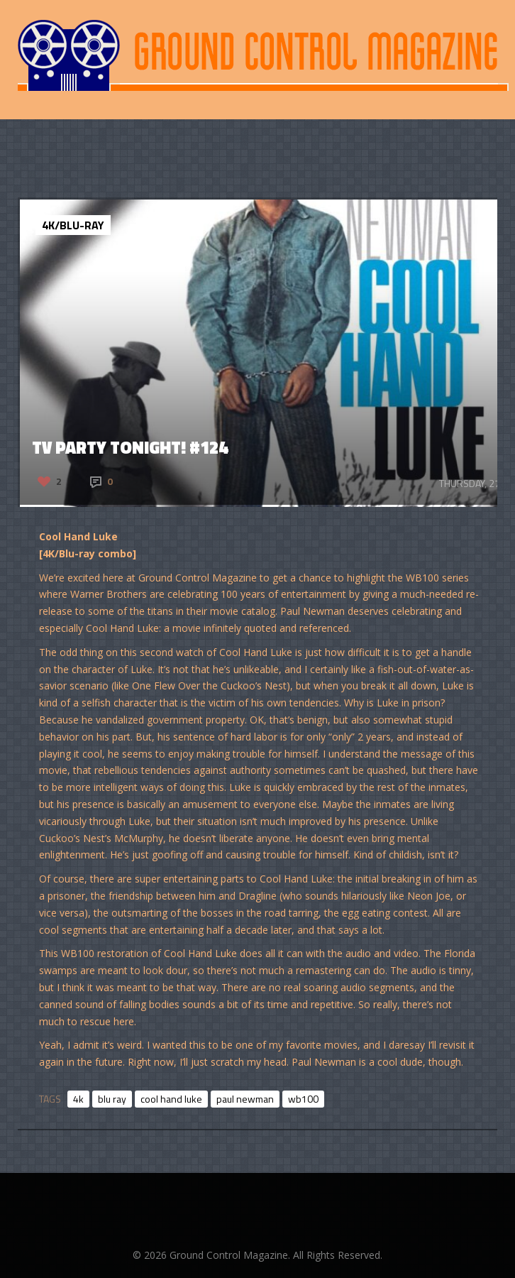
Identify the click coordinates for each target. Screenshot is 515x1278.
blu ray (112, 1098)
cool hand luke (171, 1098)
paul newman (245, 1098)
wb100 (303, 1098)
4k (78, 1098)
